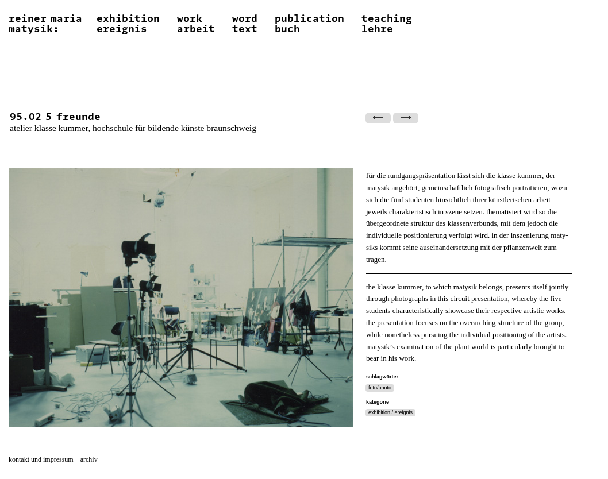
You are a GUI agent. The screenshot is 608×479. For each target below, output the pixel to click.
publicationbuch (309, 24)
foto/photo (379, 388)
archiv (89, 459)
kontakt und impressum (41, 459)
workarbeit (196, 24)
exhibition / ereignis (390, 412)
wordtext (244, 24)
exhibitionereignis (128, 24)
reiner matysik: (45, 24)
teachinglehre (386, 24)
